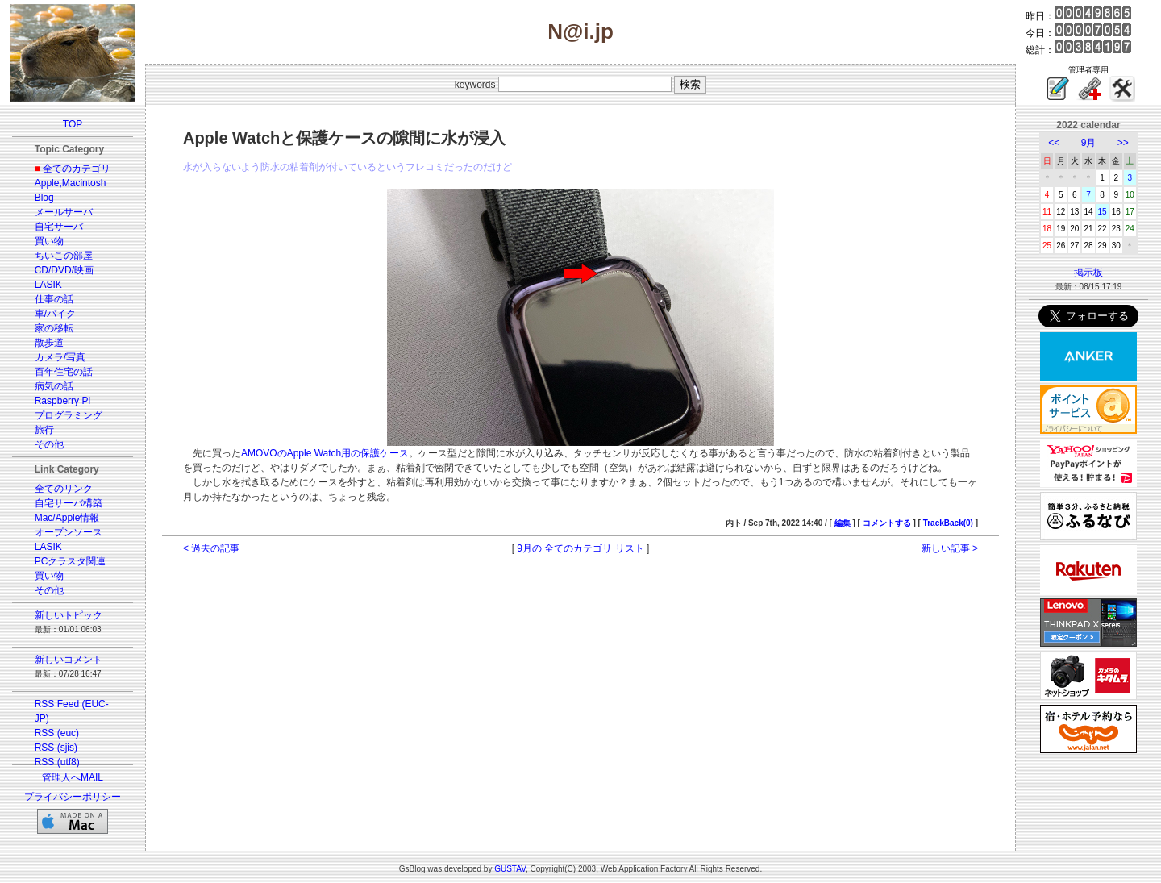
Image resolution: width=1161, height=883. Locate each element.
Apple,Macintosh (70, 183)
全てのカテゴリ (76, 168)
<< (1053, 142)
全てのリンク (64, 488)
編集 (842, 523)
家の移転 (54, 328)
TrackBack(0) (948, 523)
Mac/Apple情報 (67, 517)
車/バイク (55, 313)
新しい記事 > (950, 548)
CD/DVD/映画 (64, 270)
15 (1102, 211)
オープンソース (68, 532)
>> (1123, 142)
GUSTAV (510, 868)
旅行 (44, 429)
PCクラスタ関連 (70, 561)
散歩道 (49, 342)
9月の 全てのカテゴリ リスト (580, 548)
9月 (1088, 142)
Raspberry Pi (62, 400)
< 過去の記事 (211, 548)
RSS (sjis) (56, 747)
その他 (49, 444)
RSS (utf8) (57, 762)
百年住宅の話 (64, 371)
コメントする (887, 523)
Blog (44, 197)
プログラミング (68, 415)
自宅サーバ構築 (68, 503)
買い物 (49, 241)
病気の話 (54, 386)
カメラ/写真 (60, 357)
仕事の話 (54, 299)
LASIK (48, 284)
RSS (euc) (57, 733)
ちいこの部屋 (64, 255)
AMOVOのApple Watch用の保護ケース (325, 453)
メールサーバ (64, 212)
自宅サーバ (59, 226)
